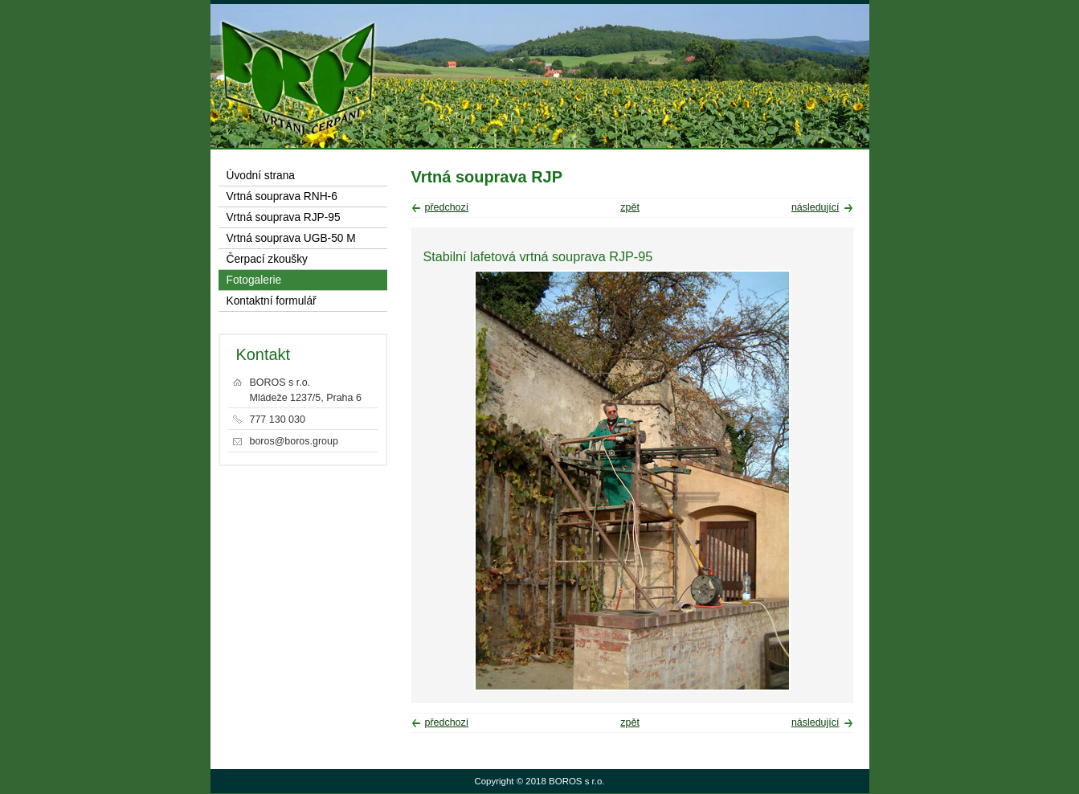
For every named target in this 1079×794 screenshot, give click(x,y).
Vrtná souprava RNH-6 (282, 196)
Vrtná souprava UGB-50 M (291, 238)
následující (815, 207)
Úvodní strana (261, 176)
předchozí (447, 207)
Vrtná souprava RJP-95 (284, 217)
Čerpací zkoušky (267, 259)
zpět (630, 207)
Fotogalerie (254, 280)
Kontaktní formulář (272, 301)
